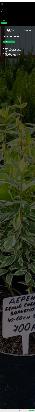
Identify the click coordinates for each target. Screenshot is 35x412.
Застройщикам (3, 15)
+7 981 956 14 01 (28, 29)
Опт (1, 13)
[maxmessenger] (4, 20)
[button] (4, 23)
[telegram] (1, 20)
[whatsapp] (3, 20)
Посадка (2, 11)
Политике (20, 410)
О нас (2, 9)
